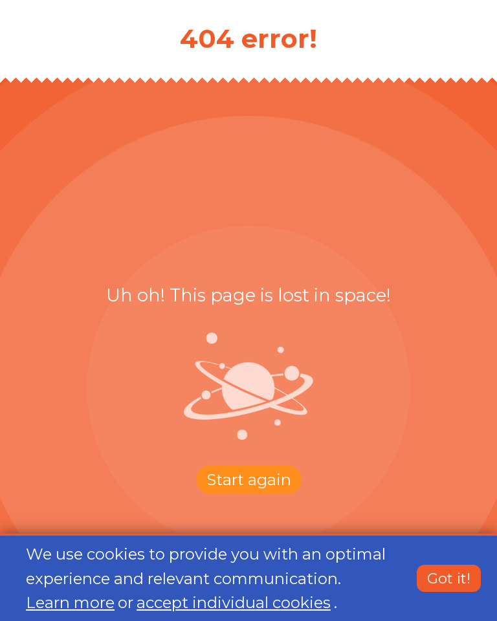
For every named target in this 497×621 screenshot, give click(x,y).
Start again (248, 479)
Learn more (70, 602)
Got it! (448, 579)
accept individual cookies (234, 602)
